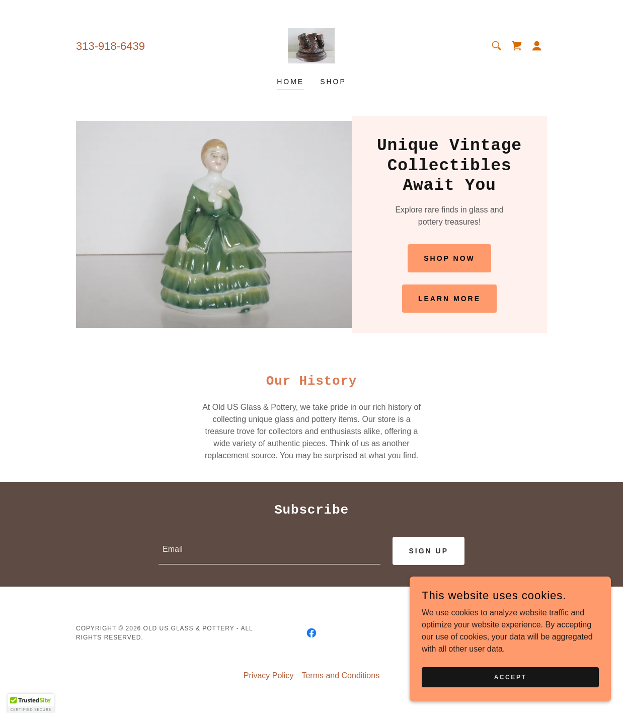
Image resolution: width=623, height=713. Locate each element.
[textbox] (269, 551)
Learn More (449, 299)
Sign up (428, 551)
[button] (537, 46)
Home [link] (290, 82)
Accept (510, 676)
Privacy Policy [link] (269, 676)
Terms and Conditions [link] (340, 676)
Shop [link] (333, 82)
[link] (311, 45)
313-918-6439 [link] (110, 46)
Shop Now (449, 258)
